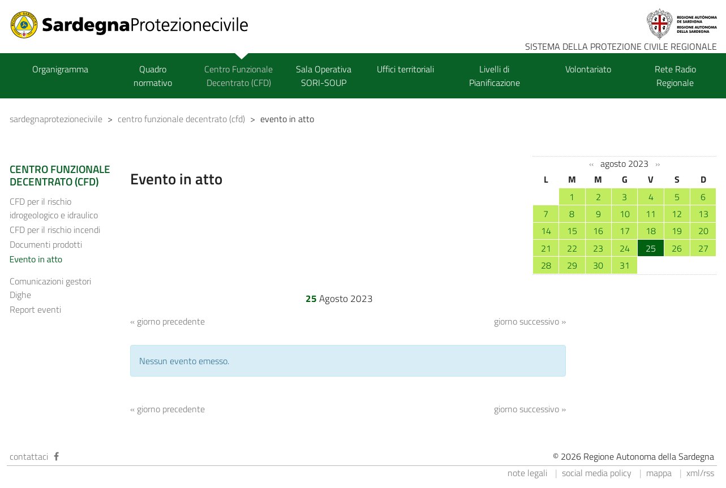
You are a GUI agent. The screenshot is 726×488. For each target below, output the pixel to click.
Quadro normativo (153, 75)
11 (651, 214)
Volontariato (588, 69)
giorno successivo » (530, 321)
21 (546, 248)
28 (546, 265)
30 (598, 265)
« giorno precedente (167, 321)
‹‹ (591, 164)
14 (546, 230)
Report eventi (35, 309)
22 (572, 248)
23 (598, 248)
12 (677, 214)
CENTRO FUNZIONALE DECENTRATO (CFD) (60, 175)
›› (657, 164)
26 (677, 248)
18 (651, 230)
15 (572, 230)
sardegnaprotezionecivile (56, 119)
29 (572, 265)
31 (625, 265)
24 (625, 248)
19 (677, 230)
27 (703, 248)
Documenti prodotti (46, 244)
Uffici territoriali (405, 69)
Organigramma (60, 69)
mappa (659, 473)
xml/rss (700, 473)
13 (703, 214)
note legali (527, 473)
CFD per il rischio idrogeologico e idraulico (54, 208)
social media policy (597, 473)
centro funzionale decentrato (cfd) (181, 119)
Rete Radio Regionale (675, 75)
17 (625, 230)
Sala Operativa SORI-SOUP (323, 75)
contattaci (29, 456)
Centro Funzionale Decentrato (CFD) (238, 75)
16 (598, 230)
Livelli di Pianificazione (494, 75)
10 (625, 214)
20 (703, 230)
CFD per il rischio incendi (55, 229)
